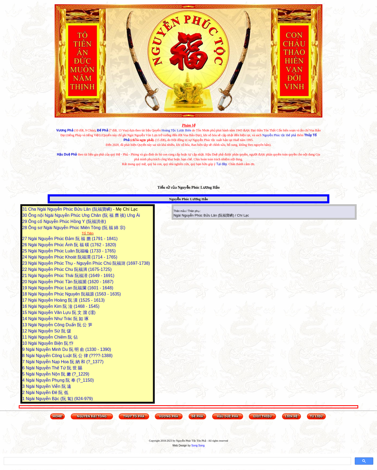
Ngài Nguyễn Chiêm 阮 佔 (52, 337)
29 (25, 221)
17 (25, 300)
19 (25, 288)
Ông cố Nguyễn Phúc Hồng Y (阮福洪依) (67, 221)
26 (25, 244)
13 (25, 325)
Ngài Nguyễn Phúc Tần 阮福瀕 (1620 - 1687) (70, 281)
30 (25, 215)
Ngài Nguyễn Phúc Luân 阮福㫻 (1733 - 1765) (72, 251)
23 (25, 263)
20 (25, 281)
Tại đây (221, 164)
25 (25, 251)
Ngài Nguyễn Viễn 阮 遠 (48, 386)
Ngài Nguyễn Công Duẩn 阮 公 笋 (60, 325)
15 (25, 312)
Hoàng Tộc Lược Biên (176, 130)
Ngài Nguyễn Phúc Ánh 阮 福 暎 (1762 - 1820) (72, 244)
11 (25, 337)
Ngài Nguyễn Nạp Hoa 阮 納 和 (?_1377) (64, 361)
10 (25, 343)
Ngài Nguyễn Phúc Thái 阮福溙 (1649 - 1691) (71, 275)
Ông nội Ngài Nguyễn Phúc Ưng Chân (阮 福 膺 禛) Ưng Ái (84, 215)
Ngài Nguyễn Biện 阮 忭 (51, 343)
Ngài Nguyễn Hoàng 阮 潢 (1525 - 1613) (66, 300)
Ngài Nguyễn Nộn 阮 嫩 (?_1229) (57, 374)
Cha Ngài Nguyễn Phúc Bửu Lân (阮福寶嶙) (70, 209)
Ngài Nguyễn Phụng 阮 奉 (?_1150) (60, 380)
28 (25, 227)
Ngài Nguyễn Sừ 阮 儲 (49, 331)
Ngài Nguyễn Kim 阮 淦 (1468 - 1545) (63, 306)
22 (25, 269)
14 (25, 318)
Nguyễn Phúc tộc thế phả (279, 135)
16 (25, 306)
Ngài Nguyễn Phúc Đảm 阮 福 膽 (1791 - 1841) (73, 238)
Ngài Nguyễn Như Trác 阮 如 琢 (58, 318)
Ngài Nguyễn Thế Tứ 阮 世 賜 (54, 368)
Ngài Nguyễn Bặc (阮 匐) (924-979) (59, 398)
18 (25, 294)
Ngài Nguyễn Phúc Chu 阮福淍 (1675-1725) (69, 269)
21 (25, 275)
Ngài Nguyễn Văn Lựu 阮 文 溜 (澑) (61, 312)
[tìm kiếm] (176, 461)
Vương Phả (64, 130)
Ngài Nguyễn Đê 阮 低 (47, 392)
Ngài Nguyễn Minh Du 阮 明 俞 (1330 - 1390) (68, 349)
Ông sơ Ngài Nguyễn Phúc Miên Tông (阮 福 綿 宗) (76, 227)
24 (25, 257)
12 (25, 331)
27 (25, 238)
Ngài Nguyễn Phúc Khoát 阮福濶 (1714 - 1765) (72, 257)
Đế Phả (102, 130)
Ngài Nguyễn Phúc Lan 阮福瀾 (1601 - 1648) (70, 288)
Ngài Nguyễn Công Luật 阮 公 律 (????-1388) (69, 355)
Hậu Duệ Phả (67, 154)
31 (25, 209)
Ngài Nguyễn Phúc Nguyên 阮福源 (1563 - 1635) (74, 294)
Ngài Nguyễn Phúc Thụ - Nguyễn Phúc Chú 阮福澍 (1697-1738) (89, 263)
